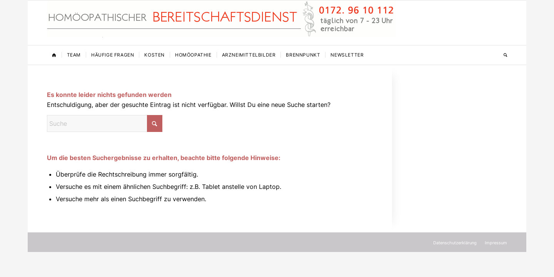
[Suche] (503, 55)
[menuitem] (54, 55)
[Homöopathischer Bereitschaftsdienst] (221, 22)
